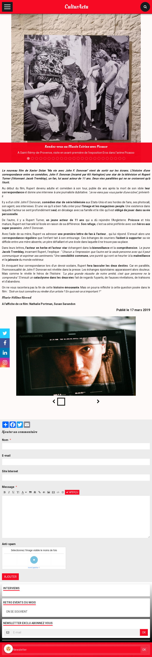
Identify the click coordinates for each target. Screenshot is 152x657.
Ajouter (10, 576)
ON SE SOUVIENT (17, 611)
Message (8, 486)
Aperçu (72, 492)
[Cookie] (8, 648)
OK (144, 632)
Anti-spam (9, 544)
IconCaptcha (33, 568)
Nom (5, 440)
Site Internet (10, 471)
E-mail (6, 455)
